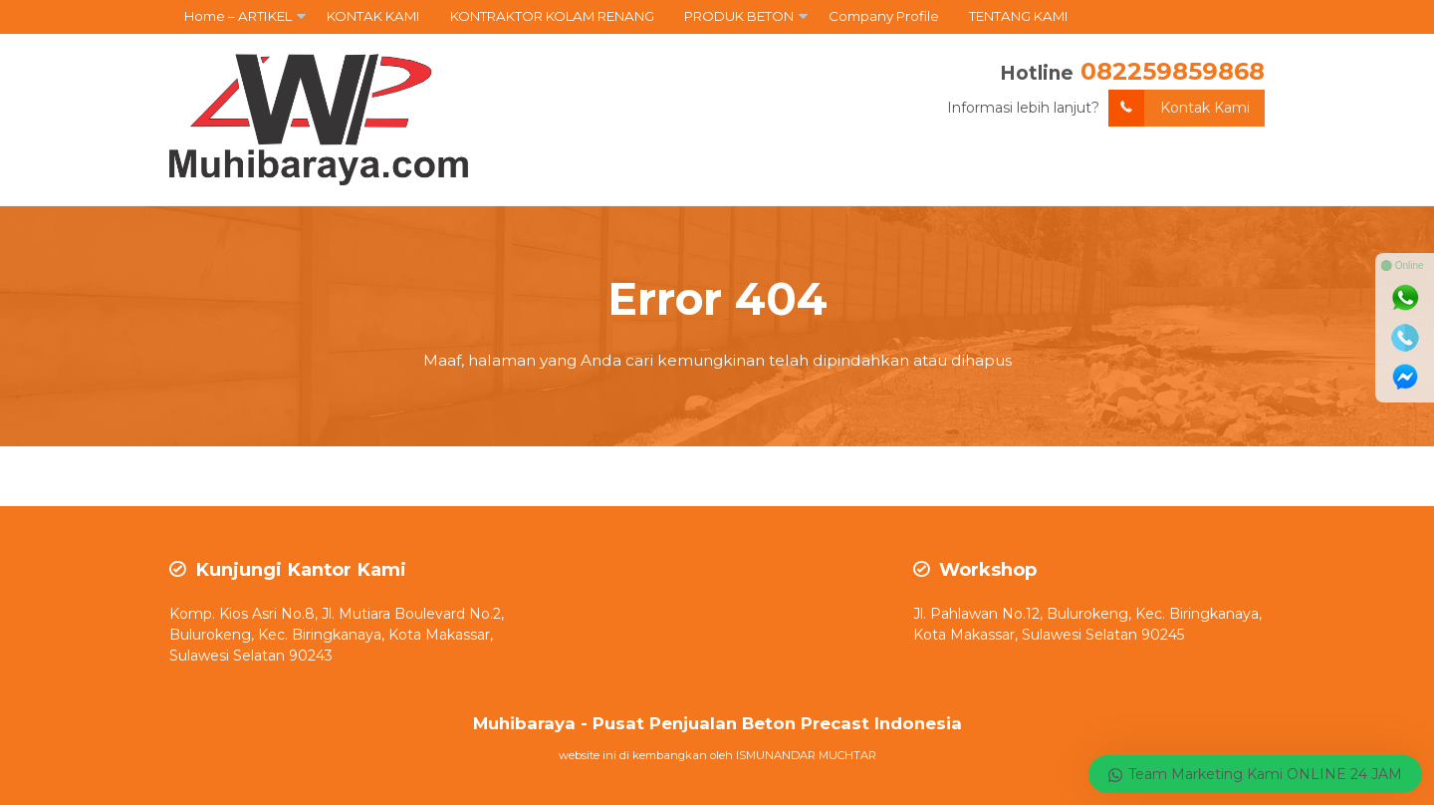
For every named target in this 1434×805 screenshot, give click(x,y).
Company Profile (884, 16)
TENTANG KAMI (1019, 16)
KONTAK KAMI (373, 16)
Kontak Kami (1179, 108)
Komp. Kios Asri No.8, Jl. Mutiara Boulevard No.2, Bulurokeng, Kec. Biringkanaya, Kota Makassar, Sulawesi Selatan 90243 (336, 635)
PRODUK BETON (739, 16)
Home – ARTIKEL (238, 16)
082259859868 (1172, 71)
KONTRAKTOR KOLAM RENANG (552, 16)
